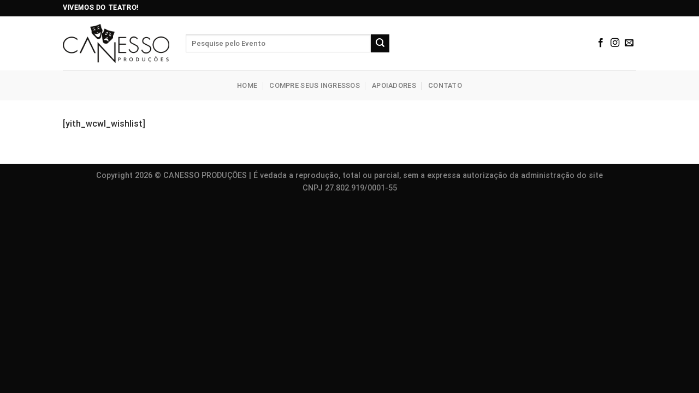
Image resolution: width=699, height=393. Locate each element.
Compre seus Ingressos (314, 85)
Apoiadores (394, 85)
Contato (445, 85)
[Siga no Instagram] (615, 43)
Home (247, 85)
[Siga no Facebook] (600, 43)
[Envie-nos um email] (629, 43)
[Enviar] (380, 43)
